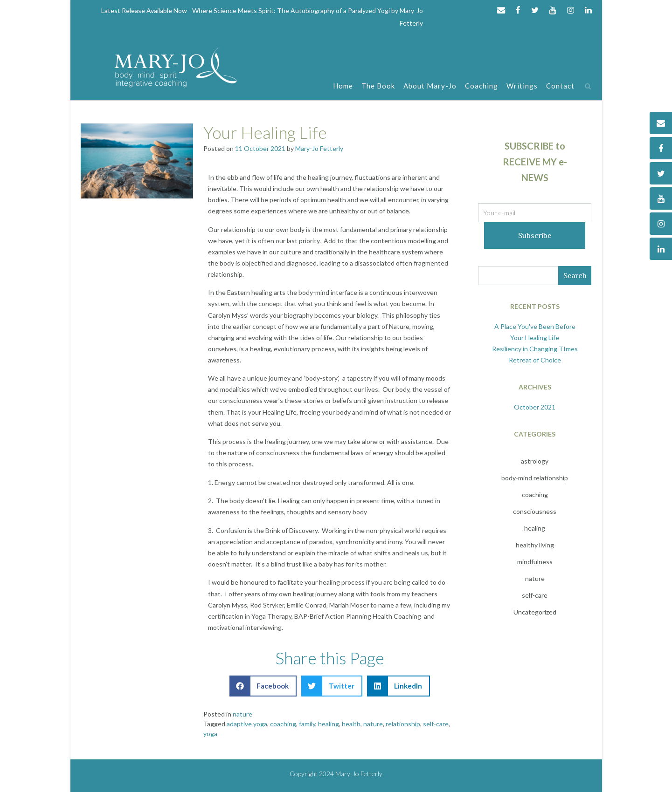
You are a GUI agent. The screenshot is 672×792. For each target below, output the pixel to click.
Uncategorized (534, 612)
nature (242, 714)
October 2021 (534, 407)
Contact (560, 86)
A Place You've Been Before (534, 326)
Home (343, 86)
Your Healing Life (265, 132)
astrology (534, 461)
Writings (522, 86)
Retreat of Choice (535, 360)
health (351, 724)
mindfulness (535, 562)
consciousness (534, 511)
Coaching (481, 86)
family (307, 724)
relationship (403, 724)
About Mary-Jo (430, 86)
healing (328, 724)
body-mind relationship (534, 478)
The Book (378, 86)
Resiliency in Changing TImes (535, 349)
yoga (210, 733)
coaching (283, 724)
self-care (436, 724)
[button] (263, 686)
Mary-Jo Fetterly (319, 148)
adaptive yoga (247, 724)
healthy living (535, 545)
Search (575, 275)
